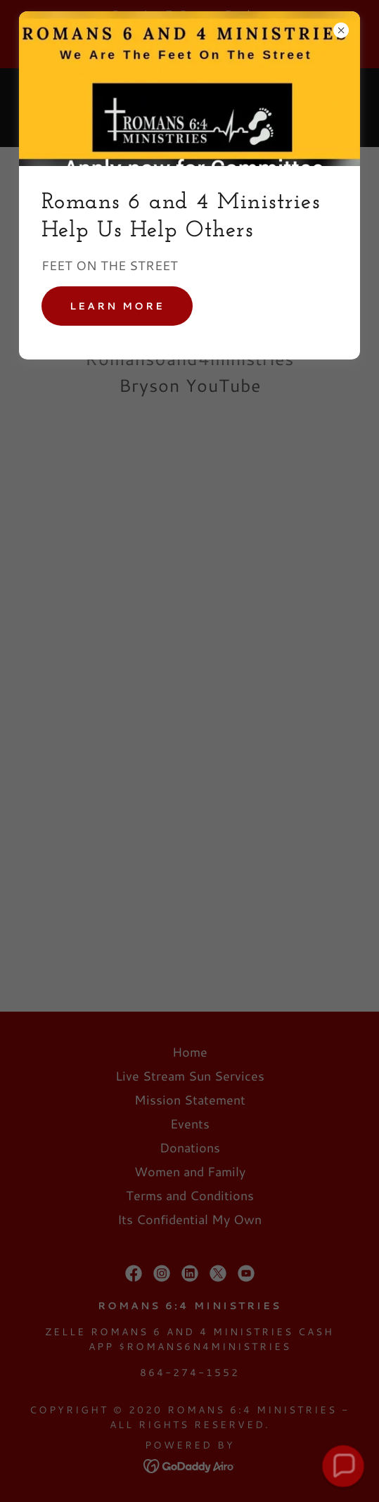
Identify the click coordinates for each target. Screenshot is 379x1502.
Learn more (117, 306)
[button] (343, 1466)
